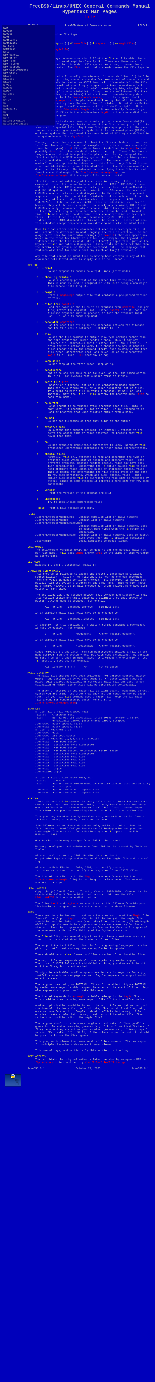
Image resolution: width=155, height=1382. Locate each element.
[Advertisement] (45, 1332)
